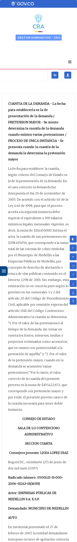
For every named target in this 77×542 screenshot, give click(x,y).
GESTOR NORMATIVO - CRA (38, 37)
